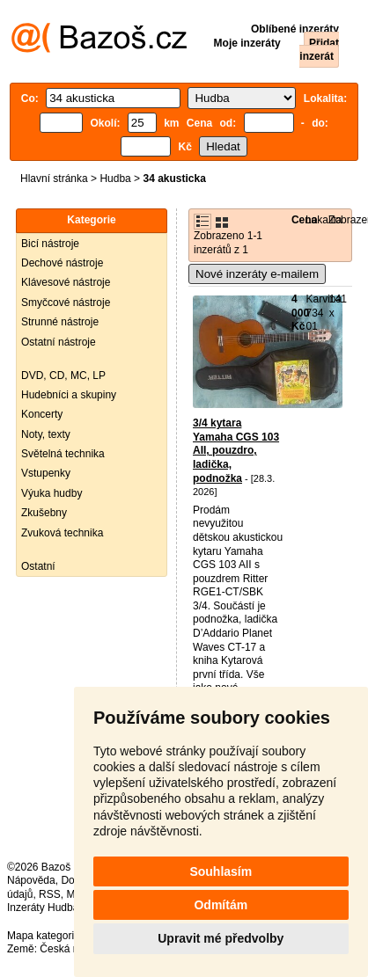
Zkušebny (44, 513)
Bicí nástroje (50, 243)
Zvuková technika (62, 533)
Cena (304, 220)
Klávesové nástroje (65, 282)
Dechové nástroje (62, 263)
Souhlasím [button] (220, 871)
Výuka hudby (51, 493)
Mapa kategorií (42, 936)
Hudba (114, 178)
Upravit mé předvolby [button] (220, 938)
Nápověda (31, 880)
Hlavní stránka (54, 178)
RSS (50, 894)
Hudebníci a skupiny (68, 395)
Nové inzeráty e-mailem (257, 274)
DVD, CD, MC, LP (63, 375)
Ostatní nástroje (58, 342)
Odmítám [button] (220, 905)
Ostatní (38, 566)
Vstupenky (45, 473)
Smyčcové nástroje (65, 302)
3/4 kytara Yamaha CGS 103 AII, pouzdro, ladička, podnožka (236, 450)
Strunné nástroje (60, 322)
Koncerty (42, 414)
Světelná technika (63, 454)
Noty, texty (45, 434)
